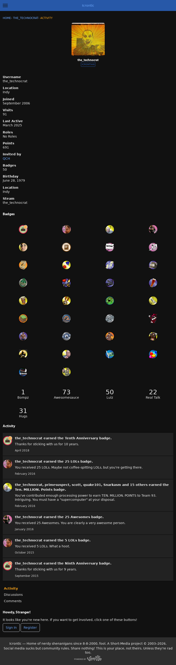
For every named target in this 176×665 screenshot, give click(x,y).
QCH (6, 158)
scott (76, 485)
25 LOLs (72, 461)
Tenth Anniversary (81, 438)
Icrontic (88, 5)
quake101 (92, 485)
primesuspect (57, 485)
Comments (13, 601)
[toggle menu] (5, 5)
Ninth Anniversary (81, 563)
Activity (11, 588)
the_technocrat (28, 438)
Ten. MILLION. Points (33, 489)
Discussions (13, 594)
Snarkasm (112, 485)
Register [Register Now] (30, 627)
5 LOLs (71, 540)
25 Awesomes (77, 517)
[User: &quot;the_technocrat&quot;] (7, 440)
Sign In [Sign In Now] (11, 627)
